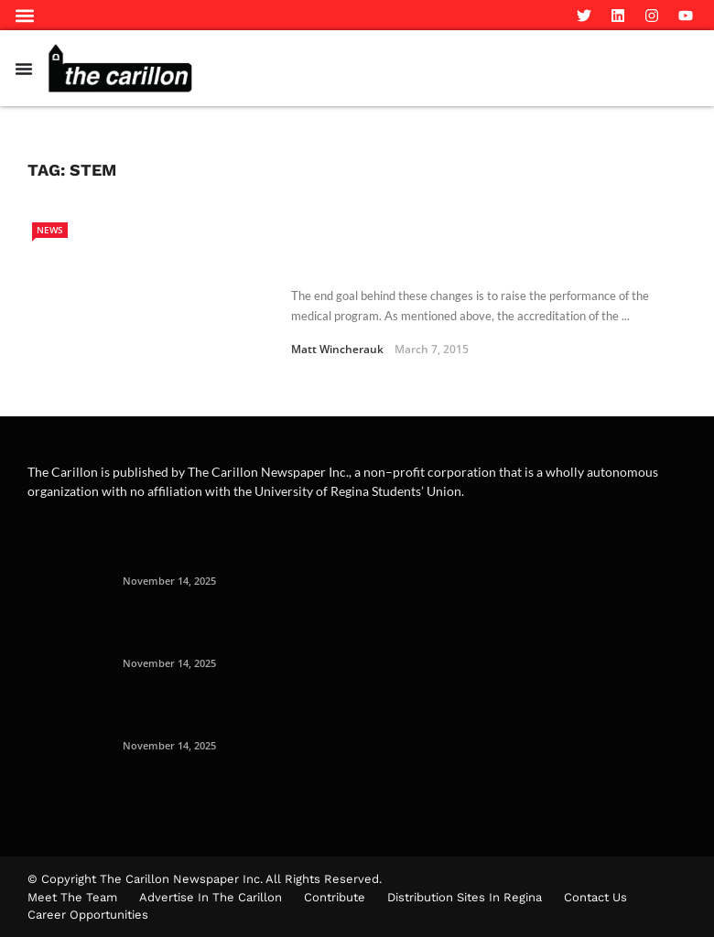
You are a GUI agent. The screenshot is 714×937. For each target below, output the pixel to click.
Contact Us (595, 897)
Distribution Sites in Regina (464, 897)
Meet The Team (72, 897)
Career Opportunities (87, 914)
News (50, 229)
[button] (24, 15)
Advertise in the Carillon (210, 897)
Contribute (334, 897)
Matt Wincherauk (337, 349)
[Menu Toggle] (24, 68)
